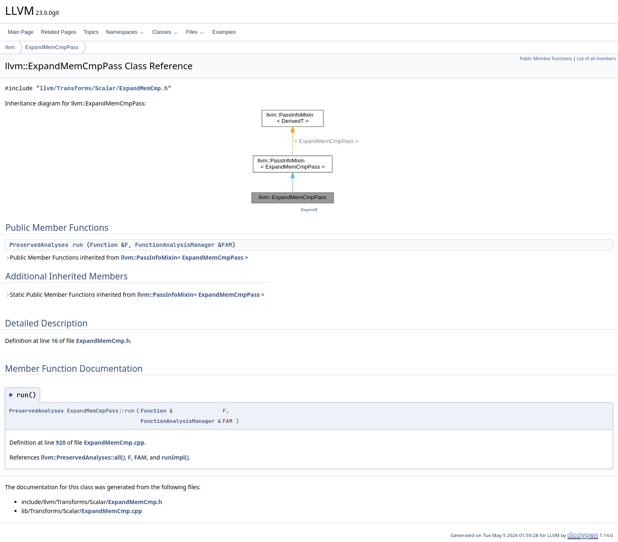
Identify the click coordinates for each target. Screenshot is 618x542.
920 (61, 442)
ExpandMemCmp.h (103, 341)
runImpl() (175, 457)
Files (195, 32)
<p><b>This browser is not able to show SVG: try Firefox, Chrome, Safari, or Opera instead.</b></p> (309, 156)
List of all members (596, 58)
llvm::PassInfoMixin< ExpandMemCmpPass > (184, 257)
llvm (10, 47)
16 (54, 341)
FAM (226, 245)
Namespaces (124, 32)
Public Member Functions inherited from (126, 257)
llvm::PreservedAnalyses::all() (83, 457)
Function (103, 245)
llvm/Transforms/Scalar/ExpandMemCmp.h (104, 88)
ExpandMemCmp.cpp (114, 442)
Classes (165, 32)
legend (309, 209)
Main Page (20, 32)
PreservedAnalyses (38, 245)
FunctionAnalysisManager (174, 245)
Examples (224, 32)
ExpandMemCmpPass (51, 47)
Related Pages (58, 32)
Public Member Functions (545, 58)
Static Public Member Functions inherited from (135, 294)
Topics (91, 32)
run (78, 245)
